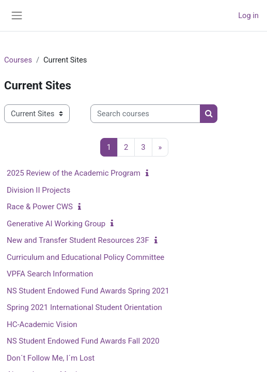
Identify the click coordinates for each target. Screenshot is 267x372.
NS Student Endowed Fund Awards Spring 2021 (88, 291)
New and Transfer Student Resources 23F (78, 240)
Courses (18, 60)
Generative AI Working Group (56, 223)
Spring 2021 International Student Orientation (84, 307)
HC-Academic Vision (42, 324)
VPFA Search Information (50, 273)
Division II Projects (38, 190)
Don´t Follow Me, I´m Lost (51, 358)
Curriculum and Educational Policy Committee (85, 257)
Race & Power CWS (40, 206)
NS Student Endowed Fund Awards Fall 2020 (83, 341)
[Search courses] (145, 113)
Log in (248, 15)
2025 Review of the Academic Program (73, 173)
